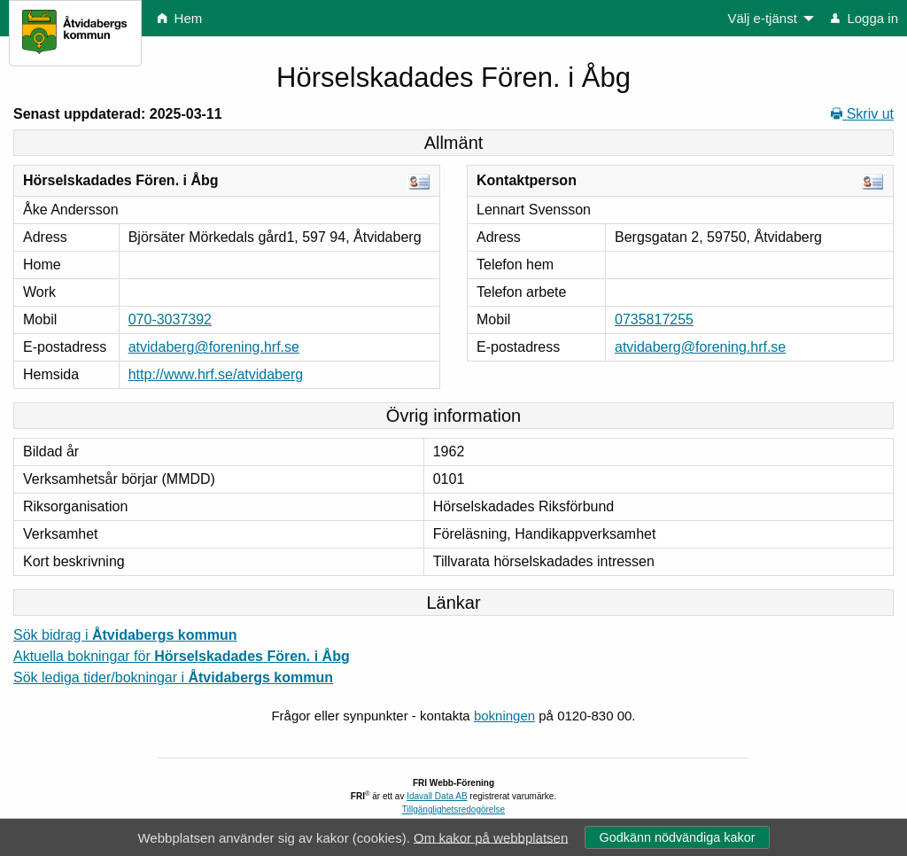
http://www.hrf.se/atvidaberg (215, 374)
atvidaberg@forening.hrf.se (213, 346)
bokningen (504, 715)
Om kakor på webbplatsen (491, 836)
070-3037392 (170, 319)
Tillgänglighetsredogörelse (453, 809)
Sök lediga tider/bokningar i (173, 677)
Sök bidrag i (125, 634)
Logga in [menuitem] (864, 18)
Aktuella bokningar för (181, 656)
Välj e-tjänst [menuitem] (761, 18)
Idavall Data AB (437, 796)
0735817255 (654, 319)
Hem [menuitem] (180, 18)
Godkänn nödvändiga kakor (677, 837)
